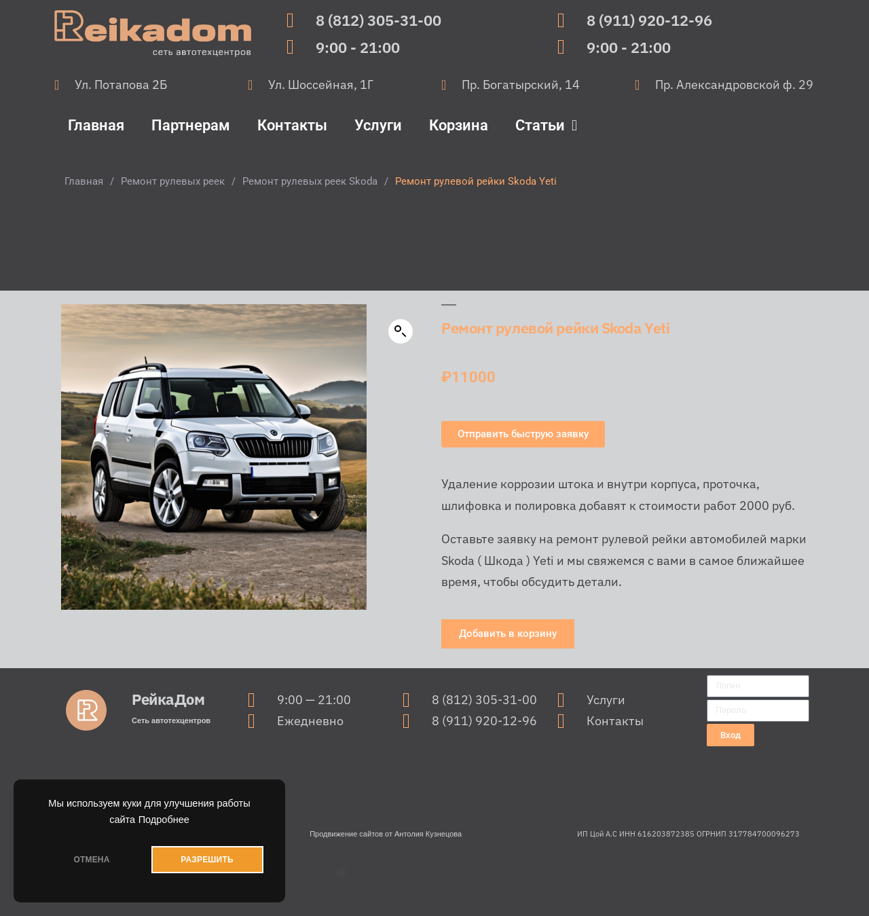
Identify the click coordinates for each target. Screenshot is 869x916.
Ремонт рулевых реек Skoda (309, 181)
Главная (96, 125)
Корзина (458, 125)
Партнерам (190, 125)
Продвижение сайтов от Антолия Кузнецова (386, 834)
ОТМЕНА (91, 859)
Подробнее (163, 819)
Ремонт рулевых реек (173, 181)
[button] (400, 331)
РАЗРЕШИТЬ (207, 859)
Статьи (546, 125)
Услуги (378, 125)
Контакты (292, 125)
